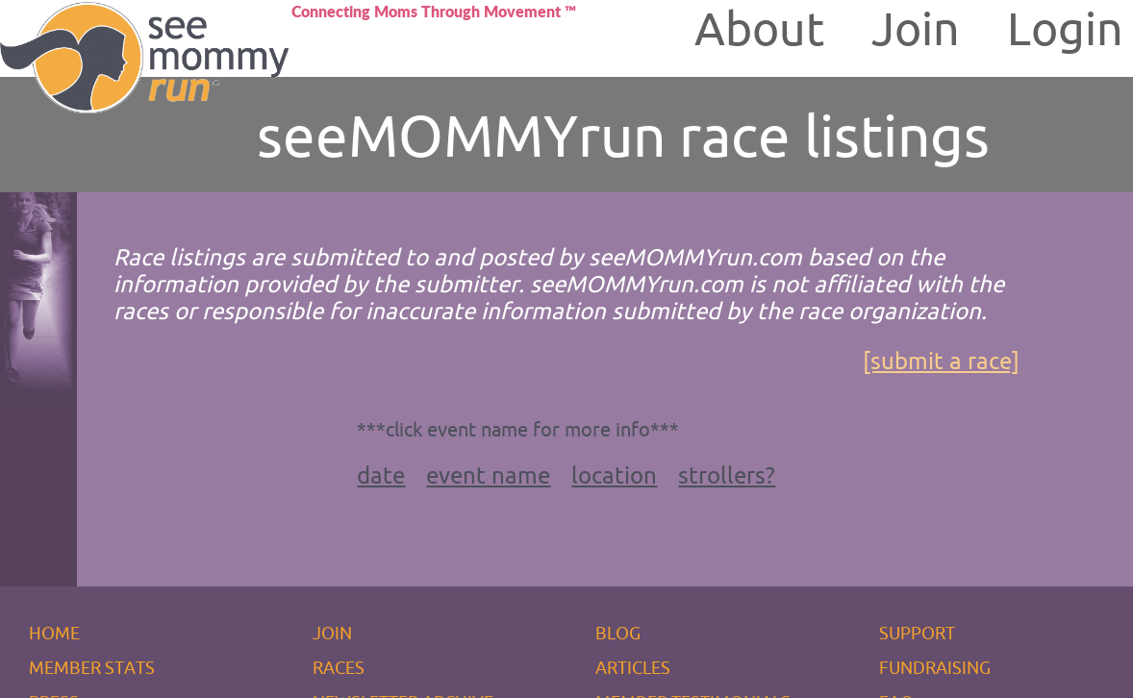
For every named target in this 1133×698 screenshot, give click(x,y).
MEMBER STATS (92, 667)
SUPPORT (917, 632)
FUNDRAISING (935, 667)
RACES (339, 667)
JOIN (332, 632)
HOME (54, 632)
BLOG (618, 632)
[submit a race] (941, 361)
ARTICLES (632, 667)
